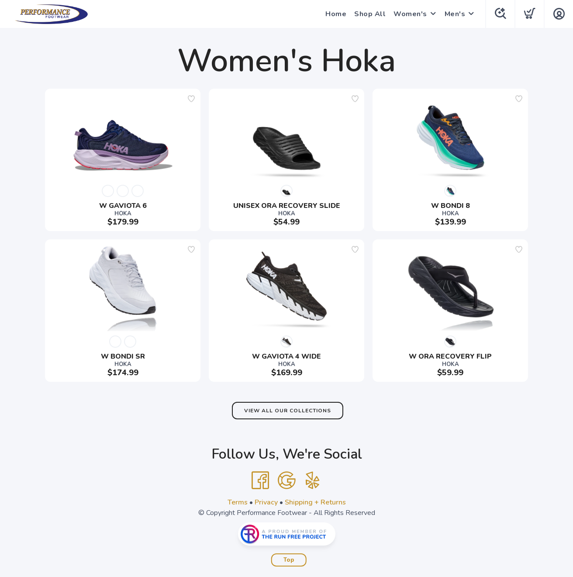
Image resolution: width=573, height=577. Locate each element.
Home (335, 14)
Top (288, 560)
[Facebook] (260, 480)
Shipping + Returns (315, 502)
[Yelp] (313, 480)
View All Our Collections (287, 410)
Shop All (370, 14)
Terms (238, 502)
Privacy (266, 502)
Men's (455, 14)
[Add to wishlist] (191, 99)
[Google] (286, 480)
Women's (410, 14)
